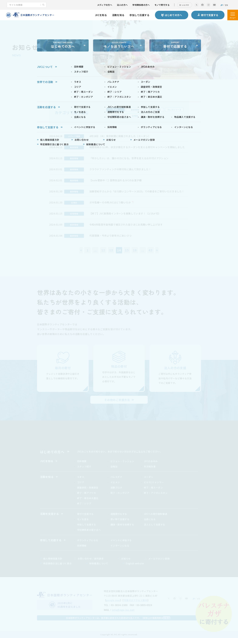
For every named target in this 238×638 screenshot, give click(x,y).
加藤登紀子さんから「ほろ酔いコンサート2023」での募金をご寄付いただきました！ (136, 191)
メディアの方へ (104, 4)
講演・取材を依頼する (122, 524)
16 (135, 250)
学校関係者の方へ (141, 4)
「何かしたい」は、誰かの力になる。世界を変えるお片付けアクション (128, 158)
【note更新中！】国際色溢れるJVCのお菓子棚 (115, 180)
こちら (139, 451)
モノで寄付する (162, 4)
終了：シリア (84, 503)
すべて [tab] (115, 109)
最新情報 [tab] (135, 109)
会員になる (150, 519)
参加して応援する (139, 15)
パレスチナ (116, 477)
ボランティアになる (87, 540)
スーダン (148, 477)
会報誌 (114, 466)
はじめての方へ (52, 451)
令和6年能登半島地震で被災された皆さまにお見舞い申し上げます (126, 224)
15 (127, 250)
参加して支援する (86, 524)
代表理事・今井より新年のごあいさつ (110, 235)
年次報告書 (150, 466)
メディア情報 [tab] (154, 109)
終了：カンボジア (119, 492)
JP (221, 5)
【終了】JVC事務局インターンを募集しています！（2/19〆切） (125, 213)
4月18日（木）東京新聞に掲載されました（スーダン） (120, 136)
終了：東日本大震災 (87, 498)
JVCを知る (101, 15)
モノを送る (83, 519)
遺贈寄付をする (118, 513)
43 (151, 250)
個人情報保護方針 (52, 558)
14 (119, 250)
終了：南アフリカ (86, 492)
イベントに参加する (121, 540)
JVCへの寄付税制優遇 (155, 513)
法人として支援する (154, 524)
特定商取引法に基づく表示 (57, 563)
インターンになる (119, 545)
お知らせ (126, 558)
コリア (80, 482)
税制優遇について (98, 563)
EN (226, 5)
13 (111, 250)
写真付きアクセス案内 (135, 600)
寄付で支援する (85, 513)
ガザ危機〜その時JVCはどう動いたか (110, 202)
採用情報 (82, 545)
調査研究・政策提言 (87, 487)
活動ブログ (116, 487)
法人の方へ (122, 4)
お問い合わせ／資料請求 (91, 558)
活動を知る (118, 15)
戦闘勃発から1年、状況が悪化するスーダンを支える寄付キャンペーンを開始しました (137, 147)
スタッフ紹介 (84, 466)
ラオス (80, 477)
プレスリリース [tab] (174, 109)
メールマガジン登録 (159, 558)
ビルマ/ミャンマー (154, 482)
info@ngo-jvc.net (123, 610)
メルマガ (185, 5)
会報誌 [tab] (135, 115)
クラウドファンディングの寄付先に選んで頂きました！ (120, 169)
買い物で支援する (119, 519)
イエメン (115, 482)
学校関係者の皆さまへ (89, 529)
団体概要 (82, 461)
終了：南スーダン (153, 487)
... (95, 250)
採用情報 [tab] (115, 115)
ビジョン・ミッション (122, 461)
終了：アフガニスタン (156, 492)
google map (113, 600)
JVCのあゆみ (151, 461)
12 (103, 250)
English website (135, 563)
